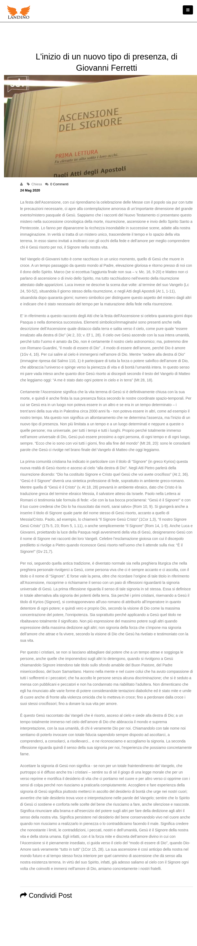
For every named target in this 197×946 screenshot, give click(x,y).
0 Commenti (59, 184)
